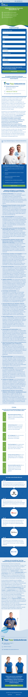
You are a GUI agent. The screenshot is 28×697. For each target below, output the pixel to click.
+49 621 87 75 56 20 (11, 91)
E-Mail (3, 44)
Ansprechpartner (5, 35)
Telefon (3, 39)
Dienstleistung (5, 48)
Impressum (10, 694)
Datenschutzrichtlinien (12, 68)
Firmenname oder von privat (7, 30)
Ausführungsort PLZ (6, 62)
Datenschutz (18, 694)
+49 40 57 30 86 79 (7, 1)
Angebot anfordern (14, 185)
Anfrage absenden (14, 71)
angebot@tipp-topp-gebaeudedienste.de (20, 1)
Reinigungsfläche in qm (6, 53)
